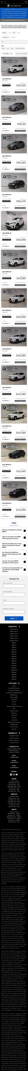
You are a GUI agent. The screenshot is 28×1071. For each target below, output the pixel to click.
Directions (14, 713)
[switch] (26, 2)
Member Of (12, 733)
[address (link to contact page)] (1, 2)
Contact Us (14, 715)
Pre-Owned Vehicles (14, 690)
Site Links (13, 683)
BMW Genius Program (14, 722)
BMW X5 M (14, 670)
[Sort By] (21, 53)
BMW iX (14, 649)
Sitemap (14, 729)
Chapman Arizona (14, 738)
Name (7, 583)
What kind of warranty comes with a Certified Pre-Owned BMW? (14, 545)
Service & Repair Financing (14, 706)
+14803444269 (14, 757)
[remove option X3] (14, 33)
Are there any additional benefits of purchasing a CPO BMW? (14, 554)
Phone (4, 600)
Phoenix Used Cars (14, 740)
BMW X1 (14, 661)
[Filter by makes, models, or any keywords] (14, 42)
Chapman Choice (14, 735)
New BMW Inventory (14, 688)
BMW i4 (14, 643)
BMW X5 (14, 668)
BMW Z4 (14, 679)
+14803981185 (14, 767)
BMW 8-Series (14, 640)
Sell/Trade (14, 699)
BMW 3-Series (14, 631)
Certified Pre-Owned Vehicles (14, 692)
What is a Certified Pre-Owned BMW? (14, 531)
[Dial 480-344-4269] (5, 2)
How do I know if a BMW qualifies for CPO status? (14, 562)
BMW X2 (14, 663)
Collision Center (14, 711)
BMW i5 (14, 645)
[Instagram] (14, 774)
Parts (14, 708)
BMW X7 (14, 674)
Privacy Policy (14, 727)
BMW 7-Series (14, 638)
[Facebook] (11, 774)
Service (14, 704)
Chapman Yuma (14, 742)
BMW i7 (14, 647)
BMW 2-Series (14, 629)
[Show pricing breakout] (6, 92)
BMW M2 (14, 652)
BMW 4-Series (14, 633)
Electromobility (14, 697)
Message (8, 608)
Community (14, 720)
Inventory (12, 626)
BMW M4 (14, 656)
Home (14, 686)
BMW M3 (14, 654)
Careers (14, 717)
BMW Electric (14, 695)
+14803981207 (14, 762)
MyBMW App (14, 724)
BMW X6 (14, 672)
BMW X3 (14, 665)
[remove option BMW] (5, 33)
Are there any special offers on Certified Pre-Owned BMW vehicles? (14, 569)
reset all (13, 37)
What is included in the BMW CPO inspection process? (14, 537)
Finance (14, 701)
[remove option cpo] (5, 37)
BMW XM (14, 677)
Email (7, 591)
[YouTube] (16, 774)
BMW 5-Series (14, 636)
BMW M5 (14, 658)
